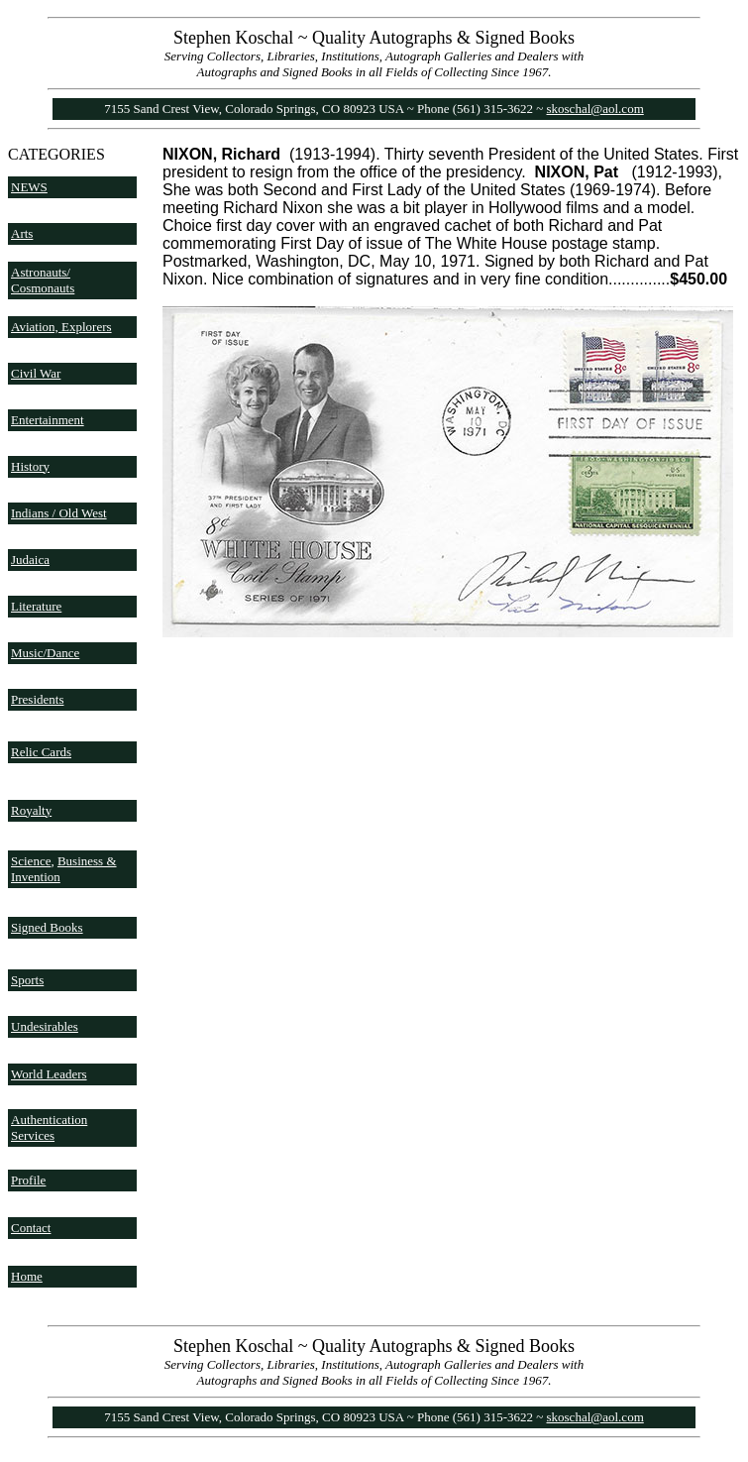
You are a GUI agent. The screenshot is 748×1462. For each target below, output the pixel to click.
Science (31, 860)
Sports (27, 979)
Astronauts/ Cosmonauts (42, 280)
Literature (36, 606)
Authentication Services (49, 1127)
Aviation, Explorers (61, 326)
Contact (31, 1227)
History (30, 466)
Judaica (30, 559)
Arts (22, 233)
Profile (28, 1180)
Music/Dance (45, 652)
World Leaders (49, 1074)
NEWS (29, 186)
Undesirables (44, 1026)
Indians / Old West (59, 513)
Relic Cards (41, 751)
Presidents (37, 699)
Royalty (31, 810)
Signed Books (47, 927)
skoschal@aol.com (595, 108)
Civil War (35, 373)
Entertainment (47, 419)
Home (27, 1276)
